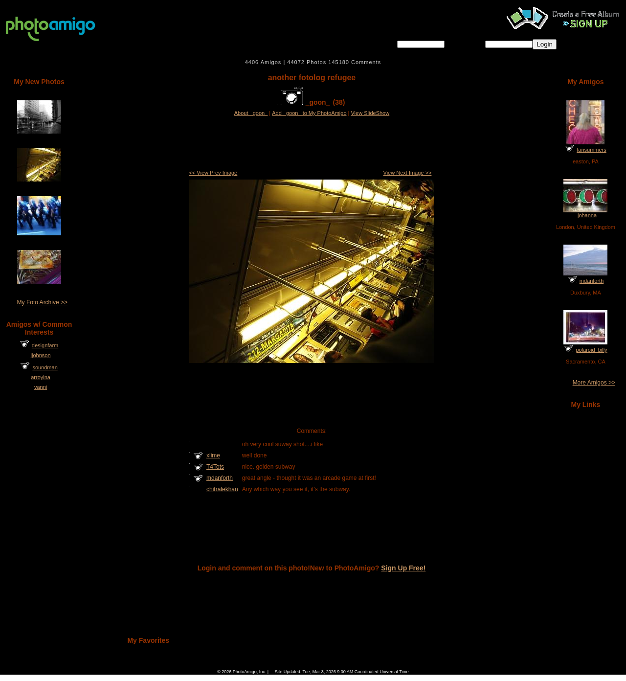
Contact (364, 665)
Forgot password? (588, 44)
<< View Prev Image (213, 173)
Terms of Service (311, 665)
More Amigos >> (594, 382)
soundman (44, 367)
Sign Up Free (392, 665)
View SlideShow (370, 113)
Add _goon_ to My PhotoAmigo (309, 113)
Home (227, 665)
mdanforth (592, 281)
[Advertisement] (312, 144)
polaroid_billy (591, 350)
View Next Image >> (407, 173)
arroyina (40, 377)
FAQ (246, 665)
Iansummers (591, 150)
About (341, 665)
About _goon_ (251, 113)
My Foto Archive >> (42, 302)
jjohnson (41, 355)
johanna (587, 215)
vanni (40, 387)
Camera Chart (273, 665)
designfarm (45, 345)
